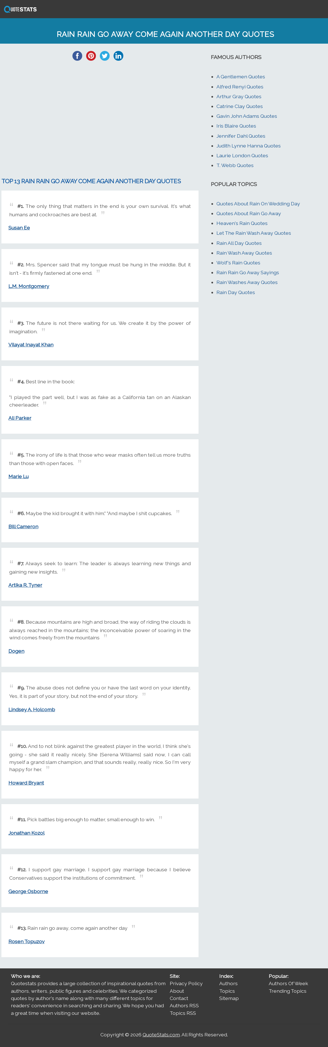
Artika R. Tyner (25, 585)
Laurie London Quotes (242, 155)
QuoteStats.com (161, 1034)
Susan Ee (19, 228)
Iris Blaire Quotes (236, 126)
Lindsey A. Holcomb (31, 709)
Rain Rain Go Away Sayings (247, 272)
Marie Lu (18, 476)
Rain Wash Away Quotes (244, 253)
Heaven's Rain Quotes (242, 223)
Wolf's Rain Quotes (238, 263)
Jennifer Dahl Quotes (240, 136)
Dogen (16, 651)
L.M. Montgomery (28, 286)
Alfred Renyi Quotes (239, 87)
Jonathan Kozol (26, 833)
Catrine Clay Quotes (239, 106)
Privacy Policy (186, 983)
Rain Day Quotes (235, 292)
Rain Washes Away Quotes (247, 282)
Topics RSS (183, 1013)
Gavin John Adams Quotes (246, 116)
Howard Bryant (26, 783)
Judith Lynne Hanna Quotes (248, 146)
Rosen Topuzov (26, 941)
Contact (179, 998)
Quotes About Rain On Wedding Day (258, 203)
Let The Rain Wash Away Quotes (253, 233)
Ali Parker (19, 418)
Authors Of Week (288, 983)
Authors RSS (184, 1005)
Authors (228, 983)
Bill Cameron (23, 526)
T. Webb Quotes (235, 165)
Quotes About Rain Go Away (248, 213)
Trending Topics (287, 991)
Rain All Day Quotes (239, 243)
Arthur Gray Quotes (238, 96)
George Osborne (28, 891)
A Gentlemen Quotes (240, 76)
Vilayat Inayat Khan (30, 345)
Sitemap (229, 998)
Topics (227, 991)
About (177, 991)
